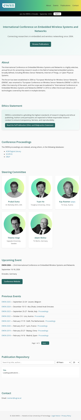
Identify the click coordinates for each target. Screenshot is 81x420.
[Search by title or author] (28, 362)
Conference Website (12, 281)
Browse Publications (40, 44)
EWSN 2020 (6, 326)
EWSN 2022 (6, 316)
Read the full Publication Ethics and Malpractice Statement (30, 125)
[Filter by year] (63, 362)
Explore (57, 14)
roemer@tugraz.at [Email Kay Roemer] (14, 398)
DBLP (8, 157)
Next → (45, 343)
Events (55, 5)
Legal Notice (56, 416)
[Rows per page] (76, 362)
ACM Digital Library (13, 151)
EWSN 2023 (6, 311)
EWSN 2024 (6, 306)
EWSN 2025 (6, 302)
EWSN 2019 (6, 331)
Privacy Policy (66, 416)
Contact (75, 5)
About (48, 5)
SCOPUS (9, 154)
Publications (65, 5)
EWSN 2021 (6, 321)
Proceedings (43, 311)
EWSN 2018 (6, 335)
